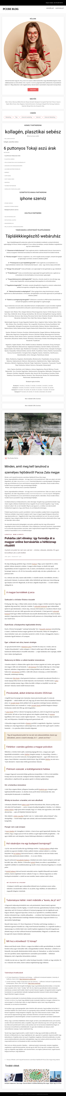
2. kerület (27, 385)
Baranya (15, 102)
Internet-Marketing (50, 117)
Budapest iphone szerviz (11, 206)
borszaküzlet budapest (22, 860)
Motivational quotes (10, 220)
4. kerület (38, 385)
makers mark (25, 804)
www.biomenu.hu (9, 223)
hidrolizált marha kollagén (12, 189)
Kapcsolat (60, 8)
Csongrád (43, 102)
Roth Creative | (38, 1094)
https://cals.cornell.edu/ (34, 983)
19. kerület (23, 392)
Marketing (8, 117)
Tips (16, 117)
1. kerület (21, 385)
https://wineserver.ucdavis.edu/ (27, 979)
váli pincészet (32, 667)
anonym (52, 714)
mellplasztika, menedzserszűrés (14, 226)
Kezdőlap (50, 8)
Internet (38, 117)
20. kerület (29, 392)
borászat (34, 564)
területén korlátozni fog (11, 1000)
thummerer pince (27, 646)
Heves (15, 104)
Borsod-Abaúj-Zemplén (28, 102)
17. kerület (45, 390)
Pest (48, 104)
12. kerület (50, 387)
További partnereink (10, 185)
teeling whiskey (9, 809)
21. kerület (36, 392)
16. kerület (39, 390)
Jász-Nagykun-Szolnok (23, 104)
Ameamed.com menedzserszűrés (13, 165)
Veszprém (39, 106)
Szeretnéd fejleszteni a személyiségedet (41, 493)
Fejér (47, 102)
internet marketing (27, 117)
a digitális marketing (31, 83)
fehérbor (27, 754)
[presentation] (58, 1076)
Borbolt (7, 172)
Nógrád (44, 104)
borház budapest (45, 848)
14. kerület (26, 390)
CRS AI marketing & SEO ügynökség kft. (15, 162)
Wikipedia (7, 182)
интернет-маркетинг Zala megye (14, 1083)
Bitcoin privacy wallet (33, 136)
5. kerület (44, 385)
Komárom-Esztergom (36, 104)
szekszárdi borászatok (40, 606)
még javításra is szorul (23, 481)
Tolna (32, 106)
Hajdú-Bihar (9, 104)
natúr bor (6, 152)
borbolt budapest (11, 871)
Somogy (52, 104)
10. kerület (38, 387)
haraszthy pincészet (45, 629)
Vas (35, 106)
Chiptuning (8, 175)
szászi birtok (9, 712)
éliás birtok (16, 678)
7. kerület (20, 387)
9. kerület (32, 387)
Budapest (37, 102)
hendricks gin (43, 789)
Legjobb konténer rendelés (12, 169)
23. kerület (48, 392)
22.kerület (42, 392)
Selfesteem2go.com (10, 216)
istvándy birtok (15, 703)
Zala (43, 106)
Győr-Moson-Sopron (55, 102)
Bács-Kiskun (9, 102)
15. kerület (33, 390)
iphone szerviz (9, 203)
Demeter (28, 723)
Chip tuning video (9, 179)
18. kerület (51, 390)
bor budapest (17, 853)
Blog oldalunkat (24, 80)
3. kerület (32, 385)
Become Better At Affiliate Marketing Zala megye (36, 1083)
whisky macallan (18, 816)
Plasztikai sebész (9, 159)
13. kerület (20, 390)
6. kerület (50, 385)
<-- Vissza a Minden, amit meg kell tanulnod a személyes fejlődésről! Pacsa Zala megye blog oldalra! (32, 1059)
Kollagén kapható (10, 138)
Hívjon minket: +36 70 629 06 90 (54, 2)
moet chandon (10, 831)
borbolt (33, 862)
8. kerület (26, 387)
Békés (19, 102)
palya (56, 681)
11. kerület (44, 387)
